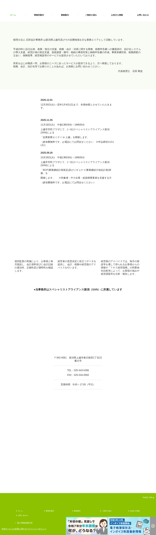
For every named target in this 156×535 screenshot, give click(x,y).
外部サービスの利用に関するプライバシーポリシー (24, 529)
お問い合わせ (143, 15)
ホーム (13, 15)
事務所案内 (39, 15)
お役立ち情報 (117, 15)
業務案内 (65, 15)
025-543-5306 (81, 370)
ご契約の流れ (91, 15)
